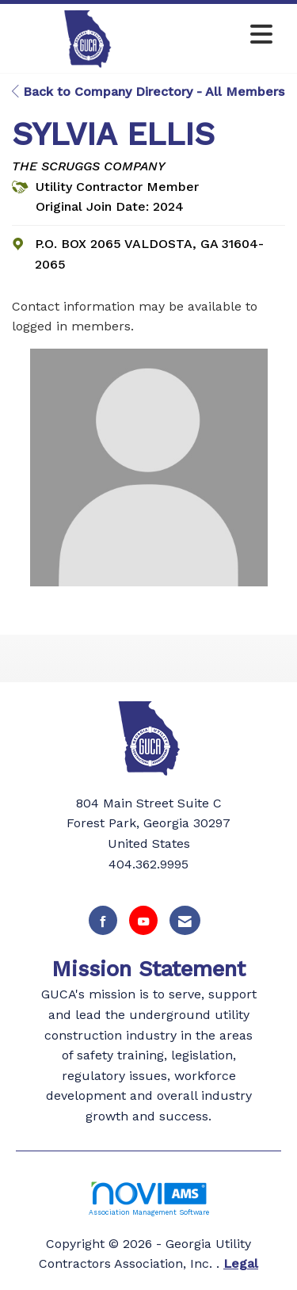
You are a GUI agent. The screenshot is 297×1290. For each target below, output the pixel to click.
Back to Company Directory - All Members (148, 91)
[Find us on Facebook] (103, 920)
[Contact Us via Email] (184, 920)
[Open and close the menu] (222, 35)
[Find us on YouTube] (143, 920)
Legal (240, 1263)
